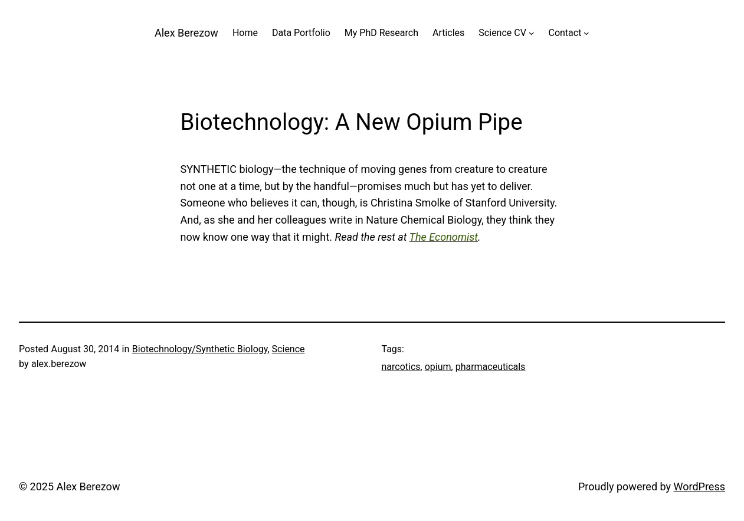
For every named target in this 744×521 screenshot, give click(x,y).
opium (438, 366)
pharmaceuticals (490, 366)
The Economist (443, 237)
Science (288, 349)
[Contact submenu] (586, 33)
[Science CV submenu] (532, 33)
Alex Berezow (186, 33)
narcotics (401, 366)
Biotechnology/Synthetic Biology (200, 349)
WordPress (699, 486)
